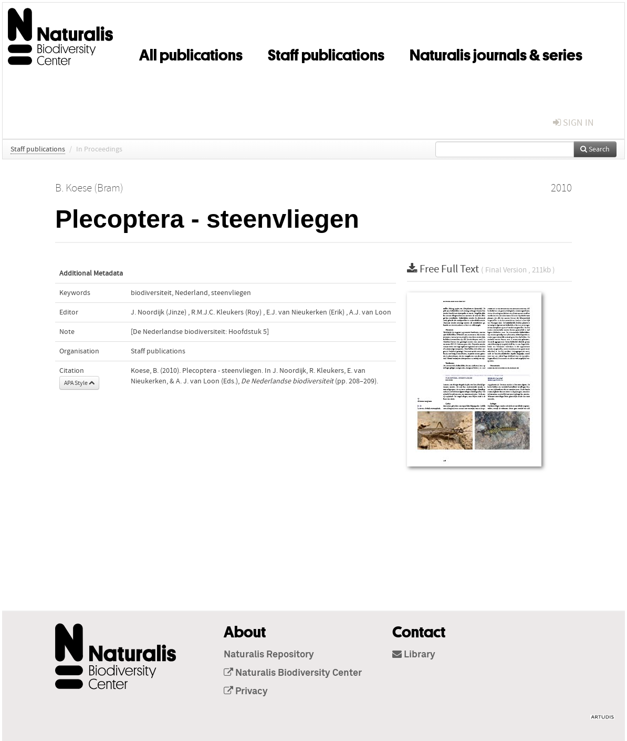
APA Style (79, 383)
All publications (191, 53)
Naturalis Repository (269, 654)
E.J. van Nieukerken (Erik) (305, 312)
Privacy (246, 691)
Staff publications (326, 53)
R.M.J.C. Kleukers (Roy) (226, 312)
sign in (573, 122)
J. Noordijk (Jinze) (158, 312)
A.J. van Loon (370, 312)
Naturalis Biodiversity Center (293, 673)
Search (595, 149)
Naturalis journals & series (496, 53)
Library (413, 654)
